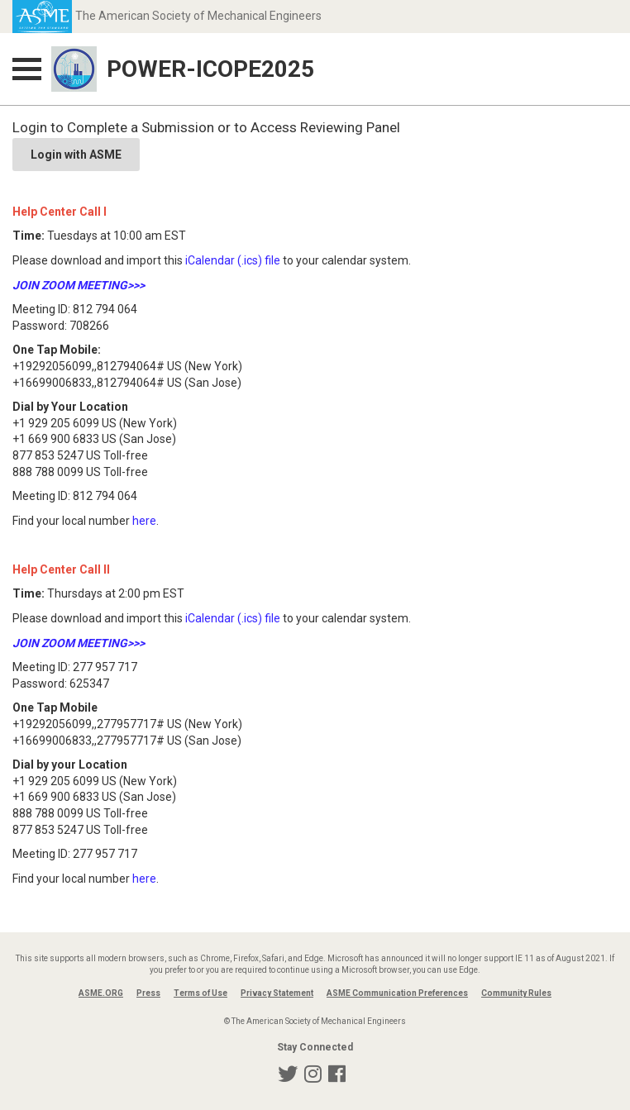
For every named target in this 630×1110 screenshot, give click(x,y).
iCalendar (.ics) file (232, 260)
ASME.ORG (101, 993)
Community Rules (516, 993)
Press (148, 993)
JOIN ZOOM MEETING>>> (78, 285)
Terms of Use (200, 993)
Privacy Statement (277, 993)
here (144, 520)
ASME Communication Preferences (397, 993)
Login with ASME (76, 154)
